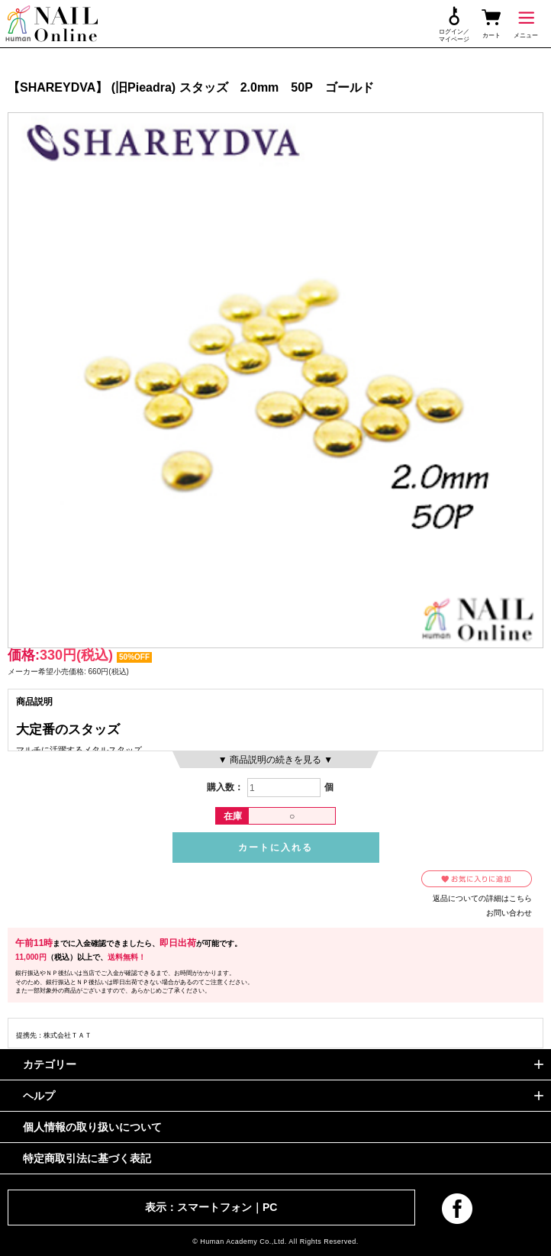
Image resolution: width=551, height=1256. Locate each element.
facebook (457, 1208)
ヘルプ (39, 1096)
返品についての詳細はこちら (482, 898)
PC (270, 1207)
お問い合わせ (509, 913)
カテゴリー (49, 1064)
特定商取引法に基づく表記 (87, 1158)
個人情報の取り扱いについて (92, 1127)
